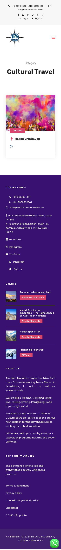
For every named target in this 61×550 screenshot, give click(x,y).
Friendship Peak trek (31, 349)
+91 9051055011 (21, 197)
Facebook (13, 239)
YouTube (13, 254)
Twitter (15, 269)
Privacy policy (14, 493)
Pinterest (16, 261)
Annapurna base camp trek (35, 292)
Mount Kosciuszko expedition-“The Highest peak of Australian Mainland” (37, 313)
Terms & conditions (17, 485)
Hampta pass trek (30, 331)
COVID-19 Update (16, 515)
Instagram (14, 247)
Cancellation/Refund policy (22, 500)
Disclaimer (12, 507)
